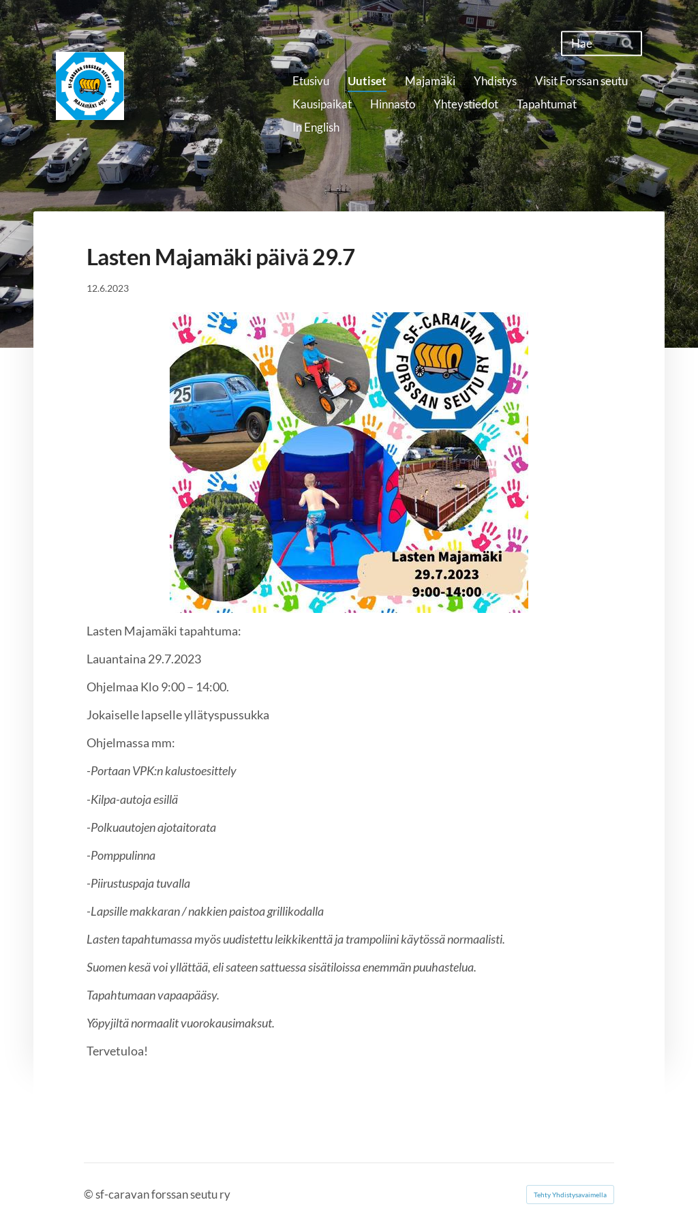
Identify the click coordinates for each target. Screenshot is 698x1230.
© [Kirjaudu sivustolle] (89, 1194)
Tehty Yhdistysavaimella (570, 1194)
